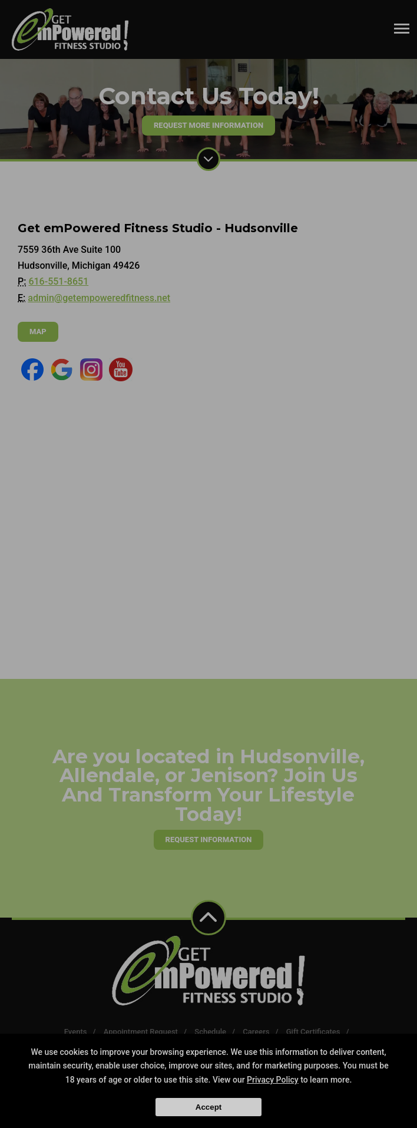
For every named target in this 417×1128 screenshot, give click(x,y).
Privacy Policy (273, 1079)
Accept (208, 1107)
